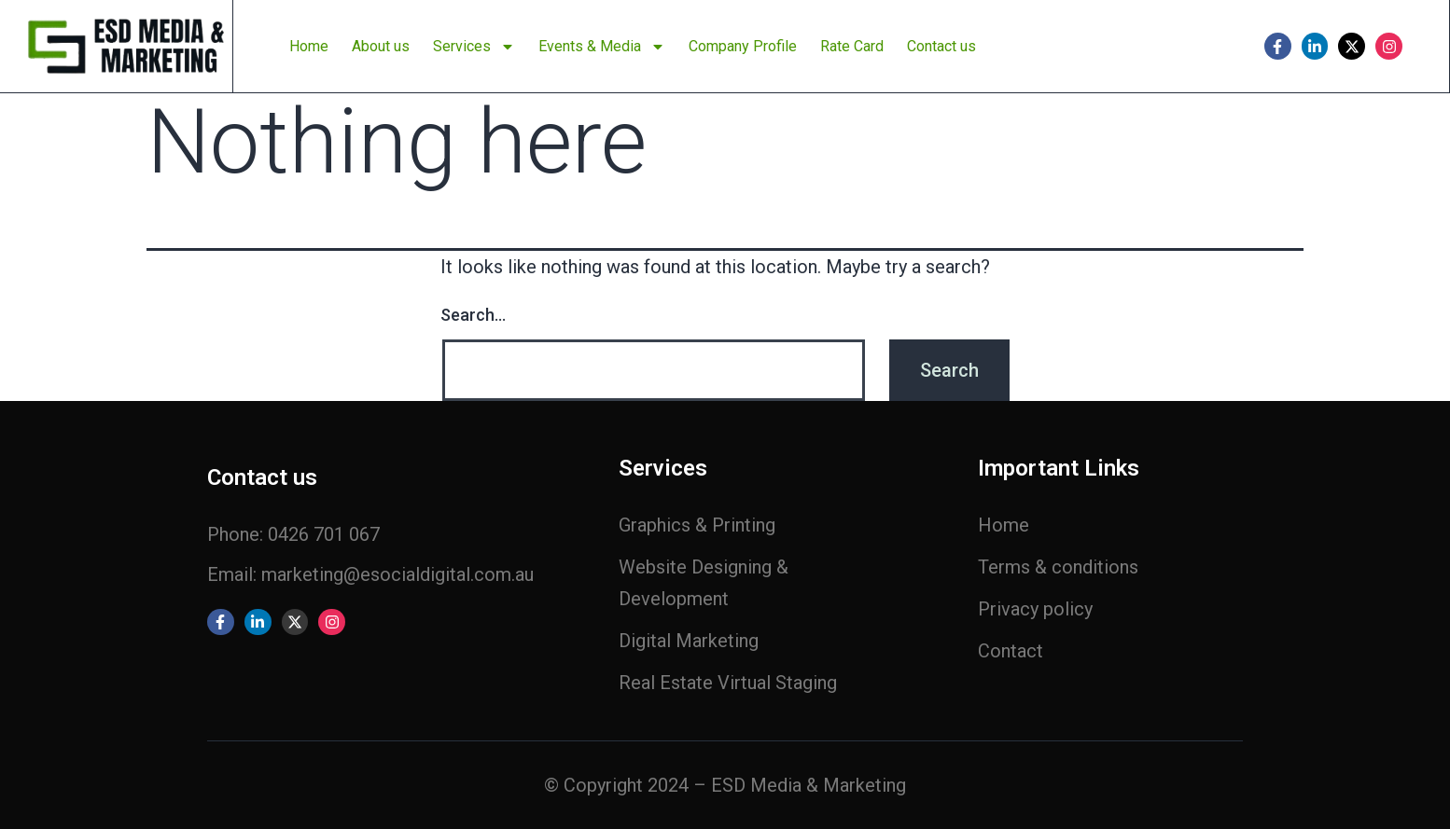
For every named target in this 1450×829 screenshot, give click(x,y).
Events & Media (601, 46)
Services (474, 46)
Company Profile (743, 46)
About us (381, 46)
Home (308, 46)
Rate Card (852, 46)
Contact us (941, 46)
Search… (473, 315)
